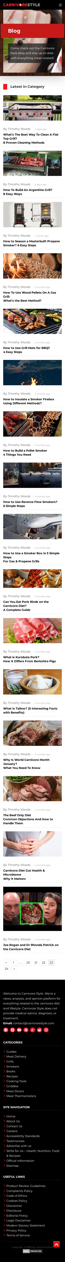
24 (6, 969)
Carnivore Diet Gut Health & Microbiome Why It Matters (24, 874)
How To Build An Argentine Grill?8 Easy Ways (27, 192)
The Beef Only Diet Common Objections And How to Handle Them (28, 819)
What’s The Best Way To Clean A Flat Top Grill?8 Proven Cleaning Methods (30, 138)
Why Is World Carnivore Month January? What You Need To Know (26, 764)
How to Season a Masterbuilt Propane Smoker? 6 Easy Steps (31, 243)
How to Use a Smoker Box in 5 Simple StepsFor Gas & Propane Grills (31, 557)
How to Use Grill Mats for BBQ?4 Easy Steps (26, 350)
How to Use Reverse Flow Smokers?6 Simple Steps (30, 504)
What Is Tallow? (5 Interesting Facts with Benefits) (30, 710)
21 (36, 962)
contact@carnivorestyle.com (33, 1023)
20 (28, 962)
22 (43, 962)
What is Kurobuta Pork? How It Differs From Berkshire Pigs (29, 659)
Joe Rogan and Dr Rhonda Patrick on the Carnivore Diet (31, 947)
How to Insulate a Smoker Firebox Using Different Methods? (28, 401)
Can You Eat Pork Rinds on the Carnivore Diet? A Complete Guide (26, 606)
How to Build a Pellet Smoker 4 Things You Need (25, 452)
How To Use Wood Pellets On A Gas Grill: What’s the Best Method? (29, 296)
